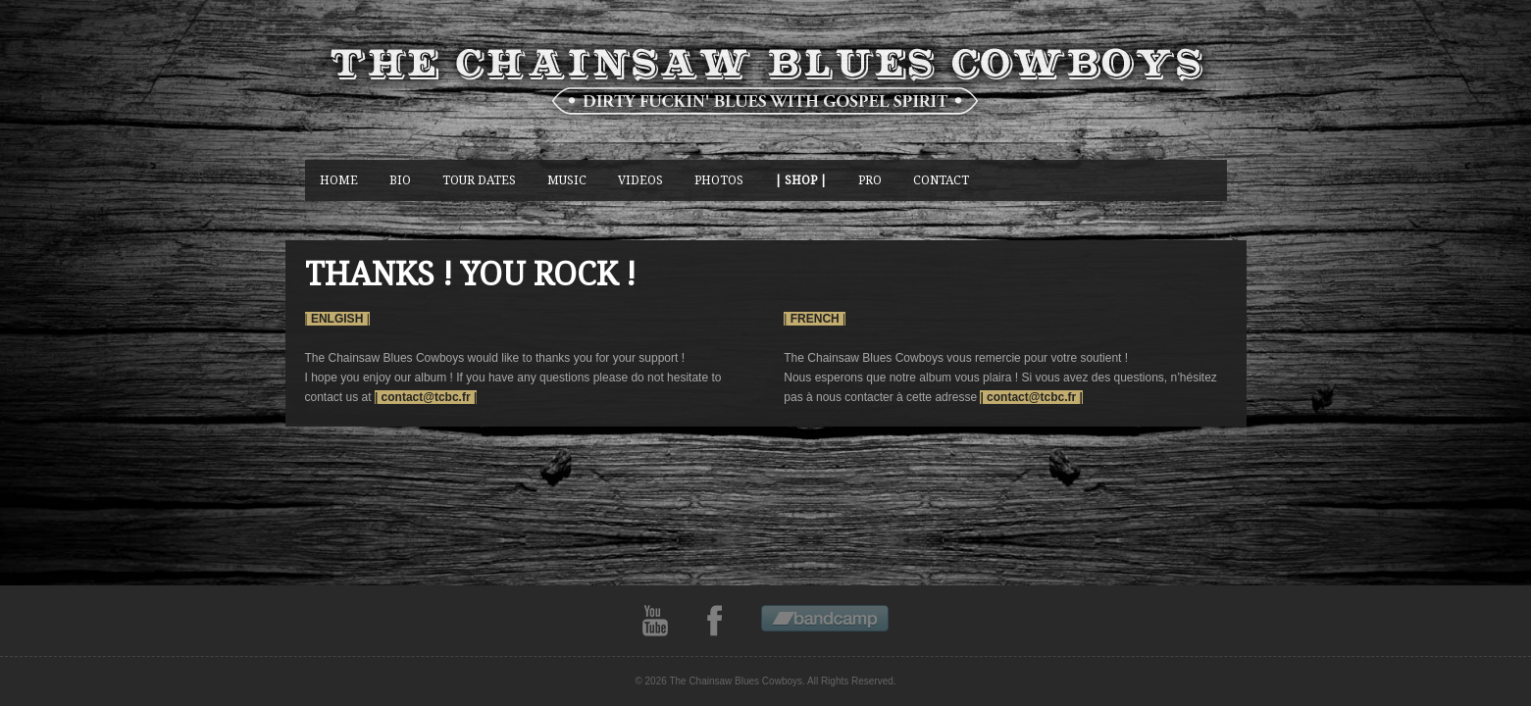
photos (718, 180)
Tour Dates (479, 180)
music (567, 180)
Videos (640, 180)
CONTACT (941, 180)
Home (339, 180)
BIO (400, 180)
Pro (870, 180)
